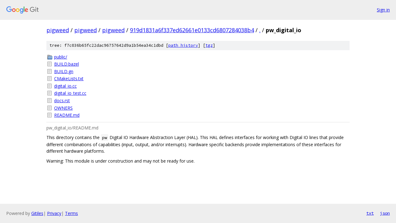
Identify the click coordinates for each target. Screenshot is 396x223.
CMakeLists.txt (69, 78)
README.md (67, 115)
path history (183, 45)
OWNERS (63, 108)
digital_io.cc (65, 86)
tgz (209, 45)
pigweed (57, 30)
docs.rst (62, 100)
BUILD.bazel (66, 64)
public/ (60, 57)
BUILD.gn (63, 71)
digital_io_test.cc (70, 93)
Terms (71, 213)
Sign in (383, 10)
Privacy (54, 213)
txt (370, 213)
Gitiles (37, 213)
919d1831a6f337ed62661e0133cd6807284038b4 (192, 30)
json (385, 213)
